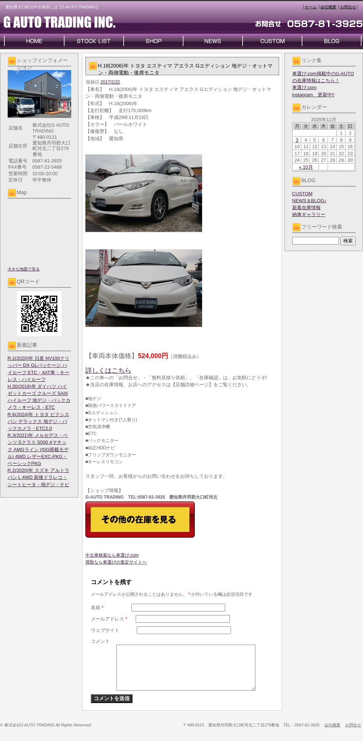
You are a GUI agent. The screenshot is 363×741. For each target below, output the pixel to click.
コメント (100, 641)
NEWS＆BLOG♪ (309, 200)
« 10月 (306, 167)
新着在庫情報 (306, 207)
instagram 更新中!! (313, 94)
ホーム (311, 7)
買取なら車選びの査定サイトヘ (116, 562)
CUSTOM (302, 193)
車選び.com (304, 87)
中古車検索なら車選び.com (112, 555)
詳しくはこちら (108, 370)
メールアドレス (109, 619)
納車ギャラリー (308, 214)
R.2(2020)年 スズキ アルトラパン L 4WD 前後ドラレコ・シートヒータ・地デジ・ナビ (38, 477)
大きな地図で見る (24, 269)
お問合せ (348, 7)
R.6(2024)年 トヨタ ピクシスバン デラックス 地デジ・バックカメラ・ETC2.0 (38, 421)
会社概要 (328, 7)
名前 (97, 607)
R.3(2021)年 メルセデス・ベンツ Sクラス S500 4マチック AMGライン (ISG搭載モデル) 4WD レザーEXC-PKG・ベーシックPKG (38, 449)
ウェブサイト (105, 630)
